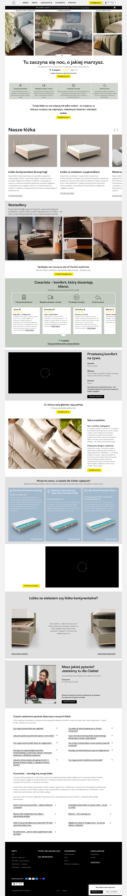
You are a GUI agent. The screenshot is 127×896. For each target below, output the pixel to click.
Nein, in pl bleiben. (112, 892)
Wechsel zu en (96, 892)
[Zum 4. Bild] (63, 260)
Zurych (89, 383)
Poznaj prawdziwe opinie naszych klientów (63, 344)
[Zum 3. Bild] (62, 260)
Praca (66, 861)
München (100, 376)
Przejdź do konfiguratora (64, 274)
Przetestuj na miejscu (31, 585)
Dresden (94, 373)
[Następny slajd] (117, 130)
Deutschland (95, 854)
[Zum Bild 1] (62, 55)
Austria (93, 857)
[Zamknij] (114, 7)
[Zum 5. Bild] (65, 260)
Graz (88, 366)
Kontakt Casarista (69, 701)
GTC (58, 890)
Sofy (14, 851)
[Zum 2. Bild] (60, 260)
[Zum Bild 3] (65, 55)
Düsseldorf (101, 373)
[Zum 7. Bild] (68, 260)
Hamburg (115, 373)
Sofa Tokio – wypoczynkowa (21, 861)
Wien (96, 366)
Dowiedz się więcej (15, 195)
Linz (92, 366)
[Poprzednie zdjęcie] (56, 55)
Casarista (70, 851)
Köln (95, 376)
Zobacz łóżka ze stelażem (20, 653)
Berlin (89, 373)
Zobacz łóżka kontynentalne (106, 653)
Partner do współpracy (71, 864)
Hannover (90, 376)
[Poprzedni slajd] (114, 130)
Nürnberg (107, 376)
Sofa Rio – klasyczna (18, 857)
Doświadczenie (69, 854)
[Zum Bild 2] (63, 55)
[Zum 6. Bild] (67, 260)
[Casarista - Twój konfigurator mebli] (14, 2)
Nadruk (65, 890)
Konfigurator (96, 3)
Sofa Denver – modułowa (20, 864)
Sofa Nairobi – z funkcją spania (21, 867)
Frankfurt (108, 373)
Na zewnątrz (45, 857)
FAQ (65, 857)
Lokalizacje (97, 851)
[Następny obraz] (70, 55)
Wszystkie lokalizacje (95, 396)
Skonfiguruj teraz (63, 76)
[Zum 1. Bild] (58, 260)
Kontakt (95, 863)
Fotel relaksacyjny (49, 851)
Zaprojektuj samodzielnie (108, 28)
